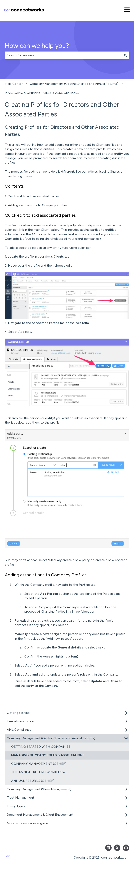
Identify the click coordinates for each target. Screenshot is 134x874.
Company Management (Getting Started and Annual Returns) (74, 84)
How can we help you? (37, 46)
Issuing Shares (109, 171)
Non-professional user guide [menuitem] (27, 823)
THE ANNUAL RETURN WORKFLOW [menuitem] (38, 772)
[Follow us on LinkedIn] (108, 848)
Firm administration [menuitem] (20, 721)
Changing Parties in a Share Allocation (68, 611)
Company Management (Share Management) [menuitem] (39, 789)
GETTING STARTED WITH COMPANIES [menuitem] (40, 747)
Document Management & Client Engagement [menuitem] (40, 814)
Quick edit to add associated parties (34, 196)
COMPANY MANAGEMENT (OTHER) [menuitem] (38, 764)
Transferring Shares (18, 176)
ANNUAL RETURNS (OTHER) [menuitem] (32, 781)
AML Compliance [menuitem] (19, 729)
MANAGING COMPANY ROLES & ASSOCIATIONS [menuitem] (48, 755)
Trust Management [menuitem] (20, 797)
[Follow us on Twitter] (117, 848)
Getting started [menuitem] (18, 713)
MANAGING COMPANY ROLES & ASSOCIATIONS (42, 93)
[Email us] (126, 848)
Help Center (14, 84)
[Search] (125, 55)
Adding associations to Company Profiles (38, 205)
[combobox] (63, 55)
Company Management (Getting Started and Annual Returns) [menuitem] (51, 738)
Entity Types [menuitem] (16, 806)
